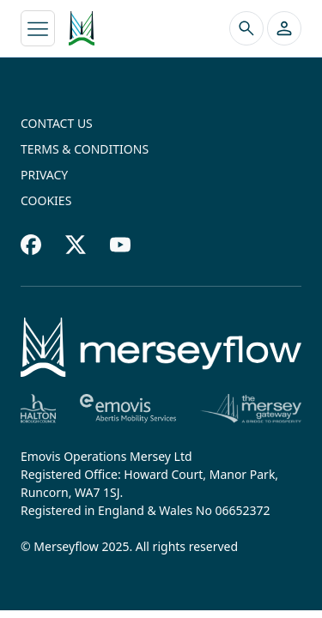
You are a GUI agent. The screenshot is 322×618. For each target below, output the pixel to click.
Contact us (57, 123)
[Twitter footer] (75, 244)
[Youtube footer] (120, 244)
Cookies (46, 200)
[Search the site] (246, 28)
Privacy (44, 175)
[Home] (161, 347)
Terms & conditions (85, 149)
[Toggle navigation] (38, 28)
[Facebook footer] (31, 244)
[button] (284, 28)
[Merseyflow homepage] (81, 28)
